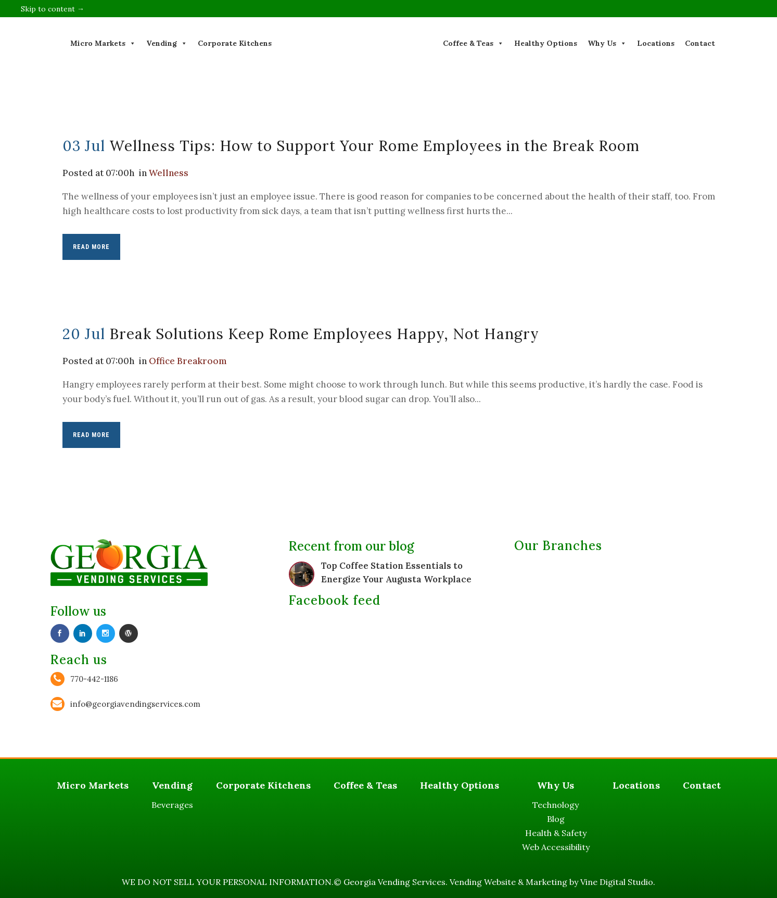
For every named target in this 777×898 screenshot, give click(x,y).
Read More (91, 247)
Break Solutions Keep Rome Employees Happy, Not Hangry (324, 334)
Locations (655, 43)
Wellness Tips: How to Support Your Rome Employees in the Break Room (374, 145)
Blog (556, 819)
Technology (555, 805)
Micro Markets (103, 43)
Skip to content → (52, 9)
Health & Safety (556, 833)
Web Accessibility (556, 847)
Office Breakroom (188, 361)
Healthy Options (545, 43)
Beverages (172, 805)
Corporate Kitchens (235, 43)
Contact (700, 43)
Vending (166, 43)
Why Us (607, 43)
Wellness (168, 173)
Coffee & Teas (473, 43)
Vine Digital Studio (616, 882)
